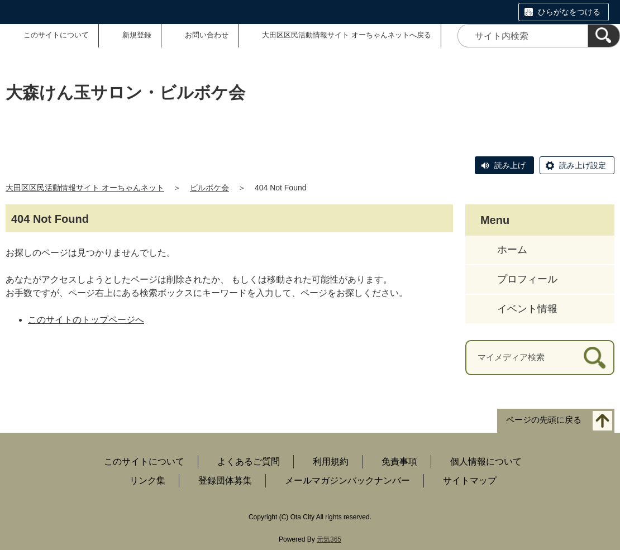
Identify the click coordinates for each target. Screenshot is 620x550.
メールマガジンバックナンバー (347, 480)
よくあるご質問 (248, 461)
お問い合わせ (206, 35)
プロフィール (527, 279)
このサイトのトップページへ (86, 319)
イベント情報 (527, 308)
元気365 (329, 539)
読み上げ (510, 165)
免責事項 (399, 461)
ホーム (512, 249)
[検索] (604, 35)
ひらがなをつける (569, 11)
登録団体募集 (225, 480)
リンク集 (147, 480)
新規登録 (136, 35)
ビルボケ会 (209, 187)
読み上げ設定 (582, 165)
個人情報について (486, 461)
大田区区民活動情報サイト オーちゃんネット (85, 187)
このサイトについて (56, 35)
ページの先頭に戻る (543, 419)
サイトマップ (470, 480)
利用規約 (331, 461)
